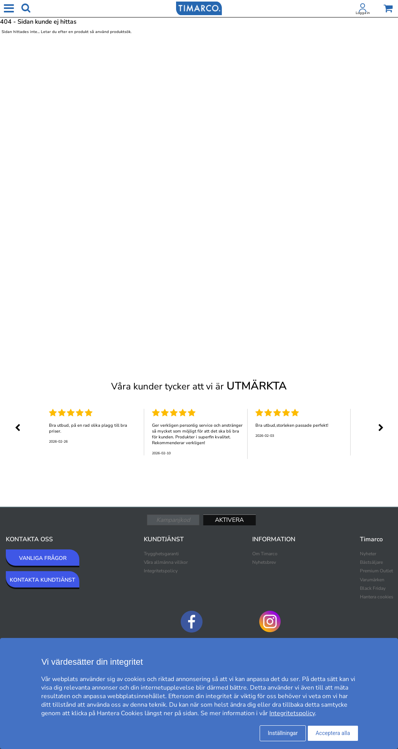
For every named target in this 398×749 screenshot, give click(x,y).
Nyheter (368, 554)
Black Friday (373, 588)
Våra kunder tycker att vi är (199, 386)
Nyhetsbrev (264, 562)
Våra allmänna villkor (166, 562)
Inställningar (283, 733)
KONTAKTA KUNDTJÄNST (42, 580)
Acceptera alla (333, 733)
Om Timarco (265, 554)
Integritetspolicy (161, 571)
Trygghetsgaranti (161, 554)
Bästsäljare (371, 562)
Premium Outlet (376, 571)
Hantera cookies (376, 597)
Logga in (363, 12)
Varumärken (372, 580)
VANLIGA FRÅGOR (42, 558)
